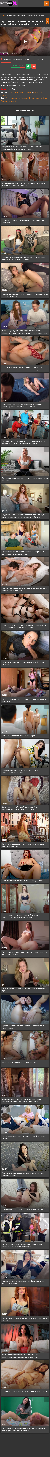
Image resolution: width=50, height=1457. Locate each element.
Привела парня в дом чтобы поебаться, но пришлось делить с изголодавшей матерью (23, 552)
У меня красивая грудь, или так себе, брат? (19, 735)
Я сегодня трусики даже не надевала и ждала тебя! (22, 880)
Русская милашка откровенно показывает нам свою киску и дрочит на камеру (25, 295)
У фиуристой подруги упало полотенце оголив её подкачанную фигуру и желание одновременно (21, 1100)
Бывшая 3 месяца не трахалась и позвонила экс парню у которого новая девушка (24, 589)
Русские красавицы (13, 98)
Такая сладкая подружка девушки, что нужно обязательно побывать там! (20, 1063)
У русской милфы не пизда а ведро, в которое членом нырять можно (23, 1026)
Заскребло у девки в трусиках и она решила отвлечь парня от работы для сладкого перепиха (23, 147)
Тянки (16, 101)
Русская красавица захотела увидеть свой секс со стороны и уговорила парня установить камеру (22, 368)
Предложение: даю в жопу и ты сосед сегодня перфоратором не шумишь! (20, 771)
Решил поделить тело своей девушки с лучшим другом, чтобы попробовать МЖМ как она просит (24, 626)
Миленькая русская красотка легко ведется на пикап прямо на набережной (23, 1174)
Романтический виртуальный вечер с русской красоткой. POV (24, 990)
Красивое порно (17, 92)
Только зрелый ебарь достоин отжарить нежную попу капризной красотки (23, 845)
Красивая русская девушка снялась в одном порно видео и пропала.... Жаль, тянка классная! (24, 258)
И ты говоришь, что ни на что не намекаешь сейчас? (23, 1209)
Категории (13, 10)
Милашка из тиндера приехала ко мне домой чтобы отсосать (23, 663)
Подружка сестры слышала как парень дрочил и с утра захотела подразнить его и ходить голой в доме (24, 516)
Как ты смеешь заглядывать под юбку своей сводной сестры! (23, 1137)
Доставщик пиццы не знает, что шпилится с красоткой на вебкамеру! (25, 479)
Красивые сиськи (7, 101)
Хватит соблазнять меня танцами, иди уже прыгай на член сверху (23, 221)
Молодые (28, 92)
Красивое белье (41, 98)
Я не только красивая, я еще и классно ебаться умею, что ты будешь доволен (24, 953)
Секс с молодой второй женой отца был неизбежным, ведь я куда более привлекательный (23, 1429)
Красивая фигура (27, 98)
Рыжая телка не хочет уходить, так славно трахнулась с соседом (24, 1319)
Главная (4, 10)
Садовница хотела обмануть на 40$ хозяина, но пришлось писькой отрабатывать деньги (21, 916)
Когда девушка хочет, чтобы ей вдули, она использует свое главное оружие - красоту (24, 184)
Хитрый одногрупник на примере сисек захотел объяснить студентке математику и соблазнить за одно (24, 331)
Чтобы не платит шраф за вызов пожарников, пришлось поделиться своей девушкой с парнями (24, 1245)
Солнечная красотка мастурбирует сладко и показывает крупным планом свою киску (24, 1392)
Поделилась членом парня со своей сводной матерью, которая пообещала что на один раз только (23, 442)
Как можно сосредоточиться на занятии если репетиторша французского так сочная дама (20, 1355)
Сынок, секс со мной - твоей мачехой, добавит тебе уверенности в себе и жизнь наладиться (22, 808)
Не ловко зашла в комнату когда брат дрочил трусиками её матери (24, 700)
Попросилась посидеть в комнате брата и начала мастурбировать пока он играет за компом (22, 405)
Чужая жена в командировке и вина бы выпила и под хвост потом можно (23, 1282)
